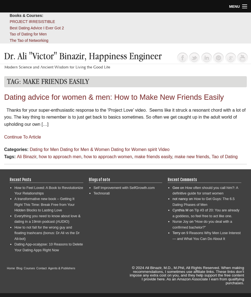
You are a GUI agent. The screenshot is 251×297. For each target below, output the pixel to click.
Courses (29, 268)
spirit (152, 149)
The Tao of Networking (29, 40)
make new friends (192, 156)
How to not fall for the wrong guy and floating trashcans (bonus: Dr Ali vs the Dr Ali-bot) (46, 233)
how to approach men (60, 156)
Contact (41, 268)
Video (164, 149)
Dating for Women (129, 149)
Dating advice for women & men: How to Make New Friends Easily (114, 97)
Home (11, 268)
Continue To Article (22, 137)
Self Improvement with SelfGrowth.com (124, 188)
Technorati (102, 193)
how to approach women (108, 156)
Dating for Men (44, 149)
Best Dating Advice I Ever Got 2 (37, 28)
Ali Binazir (26, 156)
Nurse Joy (180, 221)
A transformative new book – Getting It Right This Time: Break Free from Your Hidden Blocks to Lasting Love (44, 204)
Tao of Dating (225, 156)
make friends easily (153, 156)
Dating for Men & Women (85, 149)
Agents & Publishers (61, 268)
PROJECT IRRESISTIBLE (32, 21)
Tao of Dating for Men (28, 34)
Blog (19, 268)
